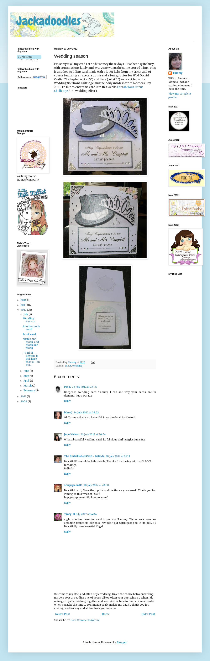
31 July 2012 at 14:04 (85, 514)
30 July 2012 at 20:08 (96, 485)
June (26, 370)
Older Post (148, 614)
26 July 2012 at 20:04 (93, 434)
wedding (77, 365)
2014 (24, 300)
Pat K (67, 386)
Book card (29, 334)
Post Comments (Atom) (85, 620)
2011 (24, 396)
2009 (24, 401)
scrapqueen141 (73, 485)
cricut (68, 365)
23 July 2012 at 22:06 (84, 386)
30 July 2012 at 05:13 (118, 456)
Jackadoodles (49, 21)
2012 (24, 309)
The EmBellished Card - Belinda (84, 456)
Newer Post (62, 614)
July (26, 314)
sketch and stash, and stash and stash (31, 343)
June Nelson (71, 434)
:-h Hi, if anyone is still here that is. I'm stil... (31, 358)
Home (106, 614)
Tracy (67, 514)
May (26, 375)
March (27, 385)
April (26, 380)
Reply (67, 400)
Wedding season (29, 320)
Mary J (68, 412)
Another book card (31, 328)
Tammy (72, 362)
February (29, 390)
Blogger (122, 642)
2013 (24, 305)
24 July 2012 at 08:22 (86, 412)
